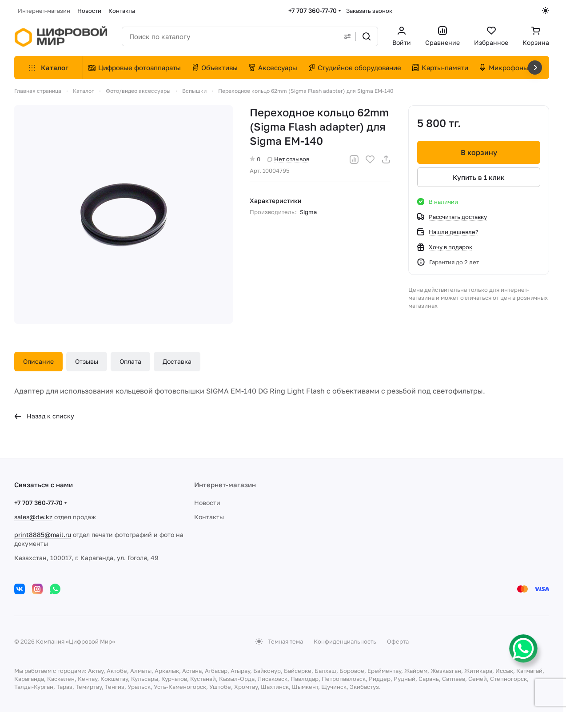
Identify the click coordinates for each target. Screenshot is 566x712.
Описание (38, 361)
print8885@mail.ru (42, 534)
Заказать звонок (369, 10)
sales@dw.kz (33, 517)
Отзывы (86, 361)
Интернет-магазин (225, 485)
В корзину (478, 152)
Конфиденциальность (345, 641)
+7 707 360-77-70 (312, 10)
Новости (207, 502)
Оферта (398, 641)
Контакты (209, 517)
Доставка (177, 361)
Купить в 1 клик (479, 177)
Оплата (130, 361)
